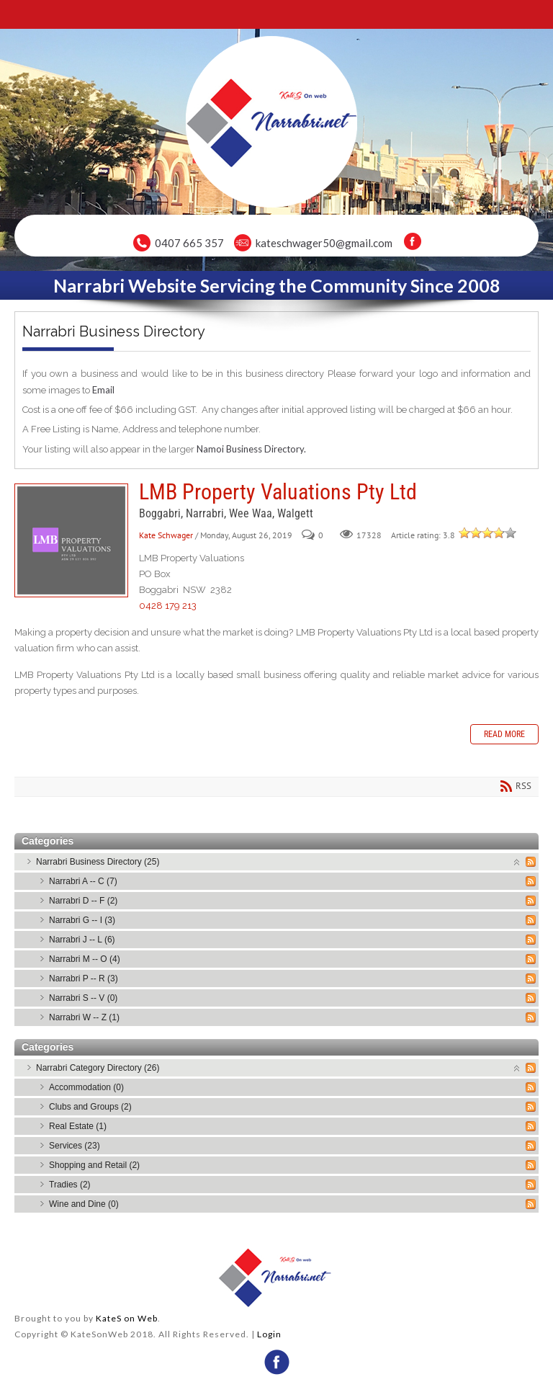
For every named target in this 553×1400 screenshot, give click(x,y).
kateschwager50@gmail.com (324, 242)
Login (269, 1334)
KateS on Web (127, 1318)
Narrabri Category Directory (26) (97, 1068)
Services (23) (74, 1146)
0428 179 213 (168, 605)
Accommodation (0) (86, 1087)
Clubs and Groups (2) (90, 1107)
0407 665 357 (189, 242)
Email (103, 390)
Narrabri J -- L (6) (82, 940)
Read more (504, 734)
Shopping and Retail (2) (94, 1165)
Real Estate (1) (78, 1126)
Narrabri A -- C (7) (83, 881)
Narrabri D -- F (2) (83, 901)
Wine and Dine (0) (84, 1204)
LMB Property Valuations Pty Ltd (71, 540)
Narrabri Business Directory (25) (97, 862)
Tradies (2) (70, 1185)
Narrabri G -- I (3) (82, 920)
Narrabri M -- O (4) (84, 959)
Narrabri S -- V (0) (83, 998)
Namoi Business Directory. (251, 449)
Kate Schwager (166, 535)
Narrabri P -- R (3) (83, 978)
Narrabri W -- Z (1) (84, 1017)
